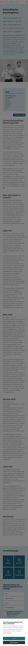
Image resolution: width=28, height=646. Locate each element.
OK (14, 638)
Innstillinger (14, 642)
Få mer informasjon (7, 632)
